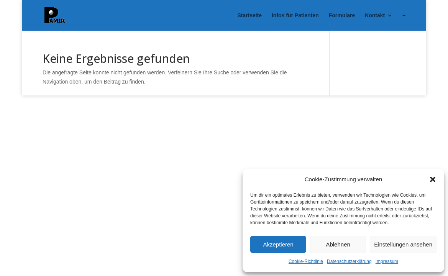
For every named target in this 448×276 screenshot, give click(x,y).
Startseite (249, 15)
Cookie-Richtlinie (306, 261)
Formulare (342, 15)
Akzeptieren (278, 244)
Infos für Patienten (295, 15)
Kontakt (375, 15)
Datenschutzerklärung (349, 261)
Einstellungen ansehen (403, 244)
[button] (433, 179)
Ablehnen (338, 244)
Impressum (387, 261)
